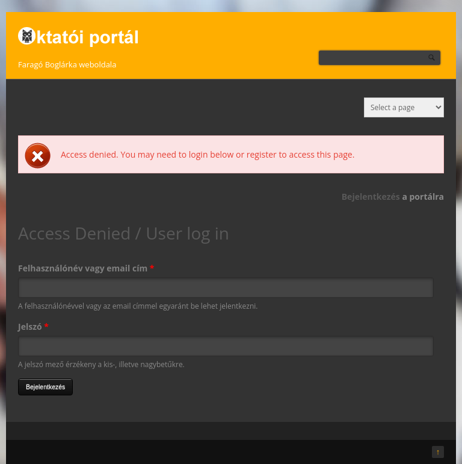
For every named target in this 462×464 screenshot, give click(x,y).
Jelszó (33, 326)
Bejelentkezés (371, 196)
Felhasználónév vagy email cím (86, 268)
